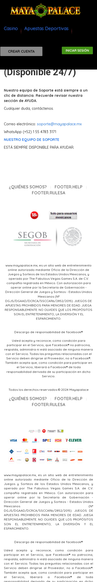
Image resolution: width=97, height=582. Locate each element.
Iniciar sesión (77, 50)
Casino (11, 28)
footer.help (69, 186)
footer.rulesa (48, 192)
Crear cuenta (21, 51)
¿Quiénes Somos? (28, 186)
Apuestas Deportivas (46, 28)
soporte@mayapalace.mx (59, 124)
